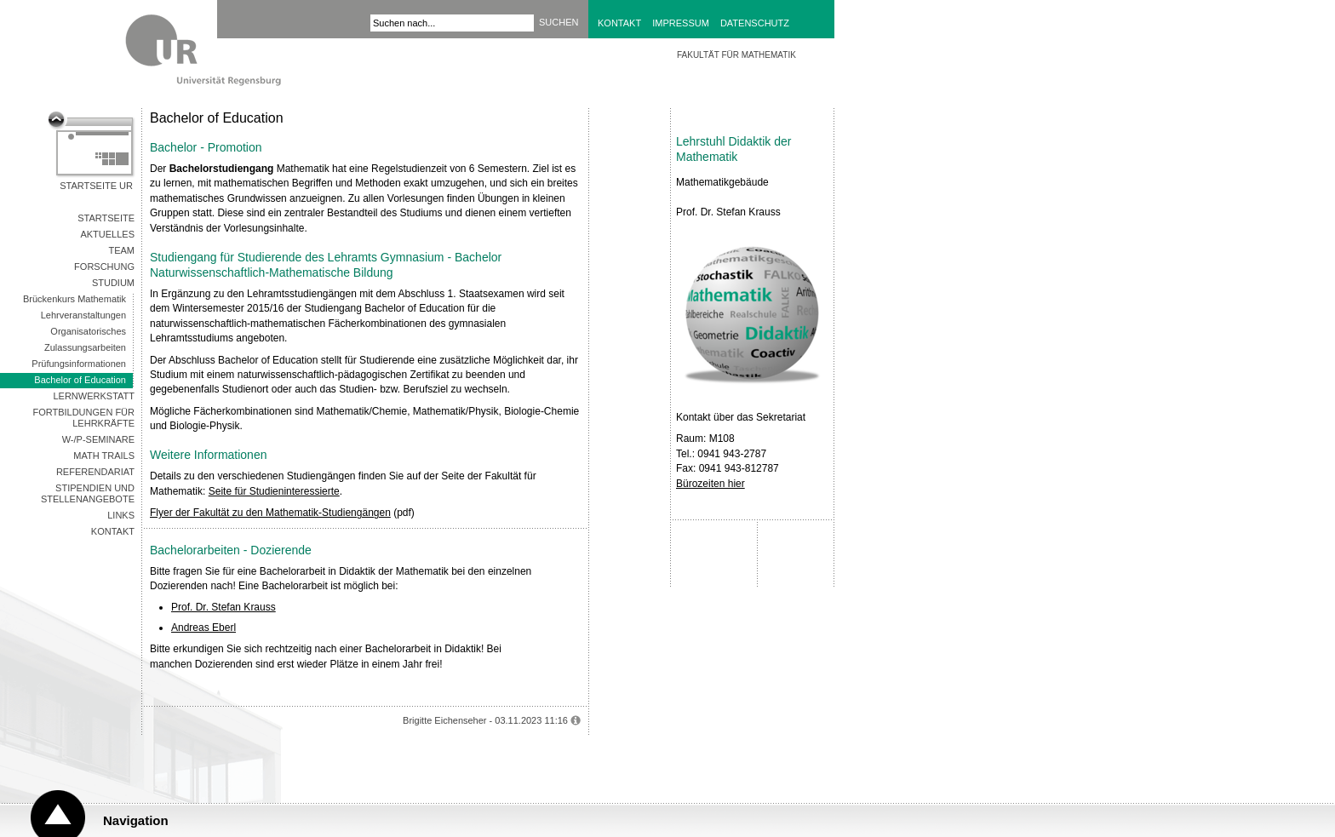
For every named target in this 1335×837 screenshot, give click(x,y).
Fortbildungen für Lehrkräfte (83, 417)
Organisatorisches (88, 331)
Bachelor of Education (80, 380)
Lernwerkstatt (94, 396)
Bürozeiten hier (710, 484)
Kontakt (619, 23)
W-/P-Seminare (98, 439)
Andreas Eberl (203, 627)
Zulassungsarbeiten (85, 347)
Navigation (136, 820)
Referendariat (95, 472)
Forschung (104, 266)
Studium (113, 283)
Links (121, 515)
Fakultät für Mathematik (736, 55)
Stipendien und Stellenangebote (88, 493)
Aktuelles (107, 234)
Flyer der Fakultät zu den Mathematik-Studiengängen (270, 513)
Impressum (680, 23)
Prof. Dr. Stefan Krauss (223, 607)
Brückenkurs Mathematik (74, 299)
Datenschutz (754, 23)
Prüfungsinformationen (79, 363)
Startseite (106, 218)
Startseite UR (96, 186)
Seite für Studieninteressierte (274, 491)
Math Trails (104, 455)
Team (121, 250)
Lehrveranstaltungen (83, 315)
